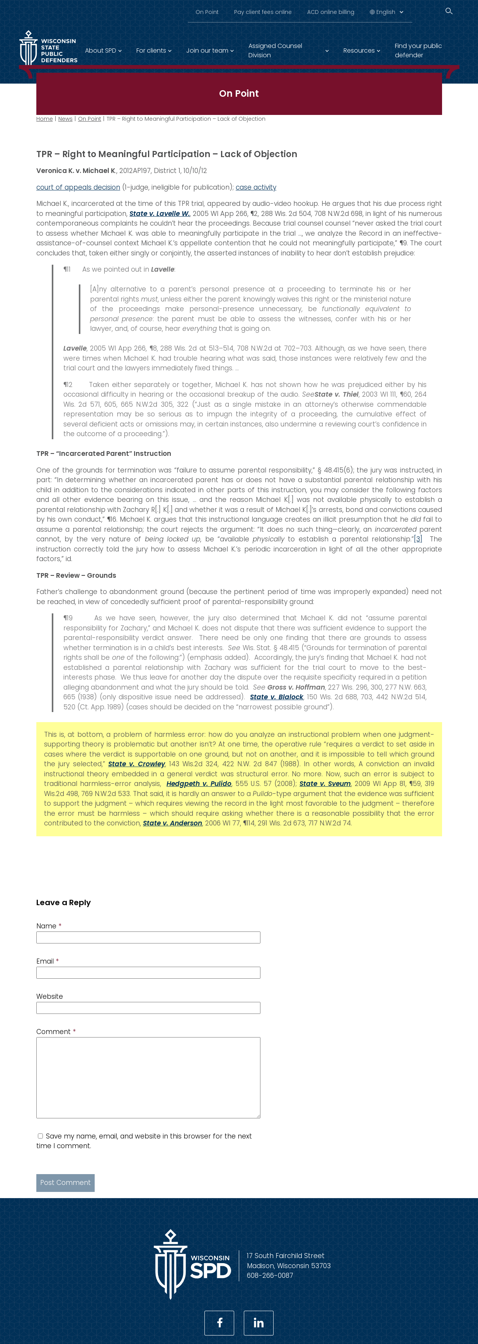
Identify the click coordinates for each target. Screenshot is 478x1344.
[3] (418, 539)
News (65, 119)
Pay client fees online (263, 12)
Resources (359, 50)
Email (47, 961)
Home (44, 119)
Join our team (207, 50)
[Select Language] (390, 12)
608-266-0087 (270, 1275)
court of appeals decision (78, 187)
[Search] (449, 11)
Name (48, 926)
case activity (256, 187)
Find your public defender (418, 50)
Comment (56, 1031)
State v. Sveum (325, 783)
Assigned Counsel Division (275, 50)
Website (49, 996)
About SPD (100, 50)
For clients (151, 50)
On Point (207, 12)
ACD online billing (330, 12)
